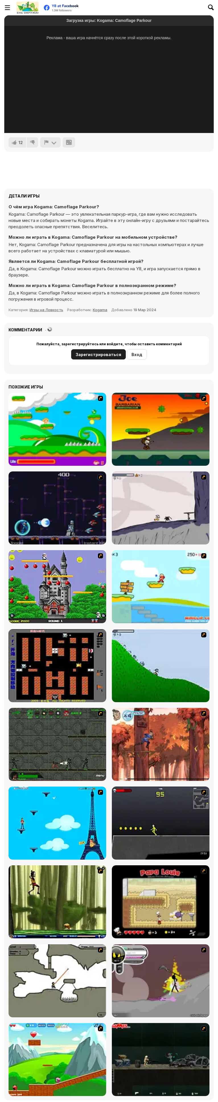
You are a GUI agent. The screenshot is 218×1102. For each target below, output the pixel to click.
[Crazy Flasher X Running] (160, 823)
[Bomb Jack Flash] (57, 586)
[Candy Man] (57, 429)
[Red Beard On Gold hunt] (160, 586)
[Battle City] (57, 665)
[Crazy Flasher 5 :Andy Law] (160, 1059)
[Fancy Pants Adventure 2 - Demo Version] (160, 665)
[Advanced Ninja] (57, 980)
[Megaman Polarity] (57, 507)
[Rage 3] (160, 980)
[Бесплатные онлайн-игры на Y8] (27, 7)
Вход (136, 354)
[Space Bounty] (57, 744)
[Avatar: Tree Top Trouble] (160, 744)
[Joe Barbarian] (160, 429)
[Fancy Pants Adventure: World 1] (160, 507)
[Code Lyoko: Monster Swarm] (57, 901)
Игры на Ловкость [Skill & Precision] (46, 309)
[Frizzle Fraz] (57, 1059)
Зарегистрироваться (98, 354)
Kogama (100, 309)
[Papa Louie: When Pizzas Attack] (160, 901)
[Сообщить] (50, 142)
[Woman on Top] (57, 823)
